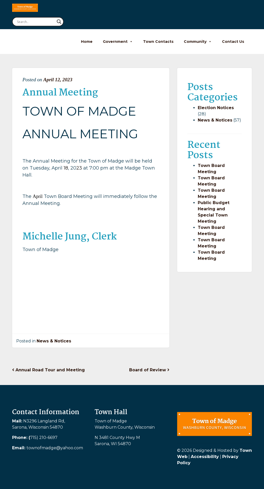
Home (87, 41)
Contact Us (233, 41)
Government (118, 41)
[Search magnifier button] (59, 21)
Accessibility (205, 456)
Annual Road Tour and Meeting (48, 369)
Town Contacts (158, 41)
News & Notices (54, 341)
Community (198, 41)
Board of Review (149, 369)
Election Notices (216, 107)
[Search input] (35, 21)
